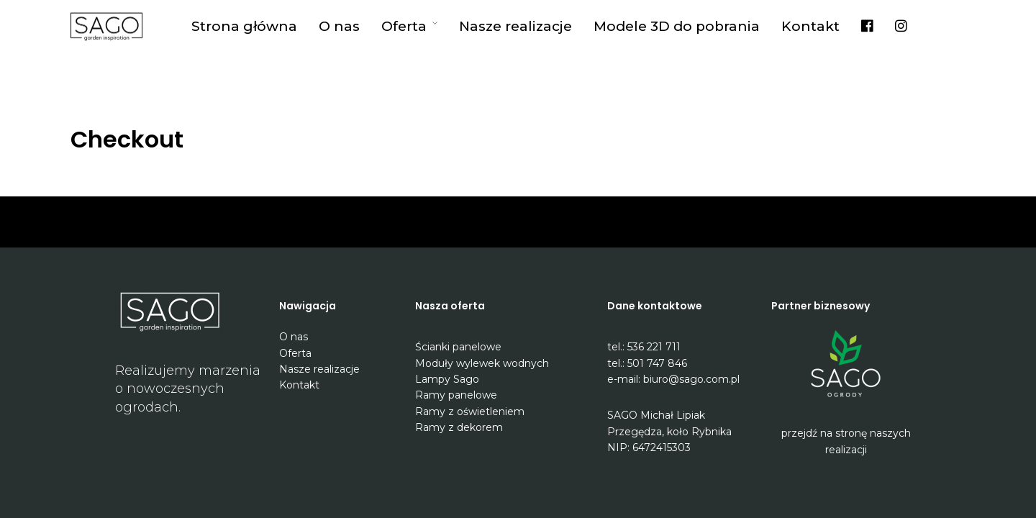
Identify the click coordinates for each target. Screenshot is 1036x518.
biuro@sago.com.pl (691, 379)
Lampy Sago (447, 379)
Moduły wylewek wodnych (482, 363)
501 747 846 (657, 363)
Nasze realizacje (515, 26)
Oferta (404, 26)
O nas (339, 26)
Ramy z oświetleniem (469, 411)
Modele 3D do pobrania (677, 26)
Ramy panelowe (456, 394)
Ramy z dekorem (459, 427)
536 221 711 (654, 346)
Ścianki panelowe (458, 346)
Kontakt (810, 26)
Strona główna (244, 26)
